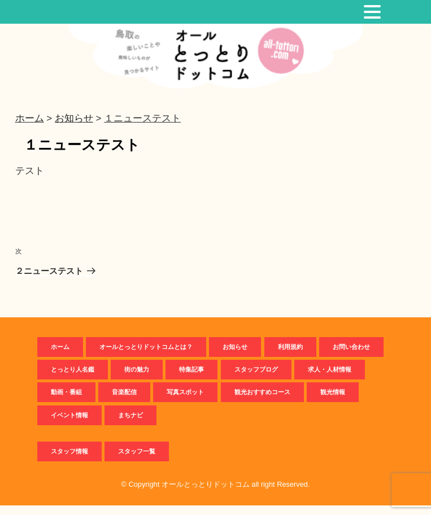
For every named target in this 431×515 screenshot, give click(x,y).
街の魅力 (136, 379)
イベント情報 (69, 424)
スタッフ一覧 (136, 461)
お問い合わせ (351, 356)
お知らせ (235, 356)
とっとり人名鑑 (72, 379)
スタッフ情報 (69, 461)
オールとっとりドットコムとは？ (146, 356)
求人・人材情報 (329, 379)
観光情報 (332, 402)
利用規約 (290, 356)
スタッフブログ (256, 379)
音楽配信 (124, 402)
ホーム (60, 356)
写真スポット (185, 402)
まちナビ (130, 424)
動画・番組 (66, 402)
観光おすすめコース (262, 402)
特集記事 (191, 379)
